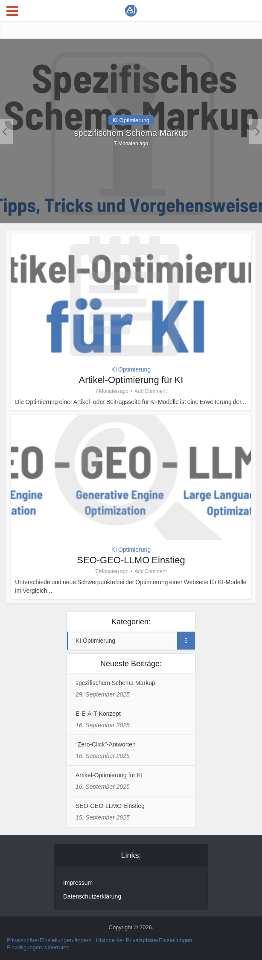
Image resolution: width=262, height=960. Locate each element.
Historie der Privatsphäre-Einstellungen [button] (144, 940)
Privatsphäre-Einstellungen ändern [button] (48, 940)
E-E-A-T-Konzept (98, 713)
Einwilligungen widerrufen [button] (37, 947)
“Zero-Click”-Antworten (106, 744)
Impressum (78, 882)
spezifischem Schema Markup (131, 133)
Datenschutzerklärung (92, 896)
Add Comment (150, 391)
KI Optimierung (131, 120)
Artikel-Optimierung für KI (131, 380)
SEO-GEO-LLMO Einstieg (131, 560)
